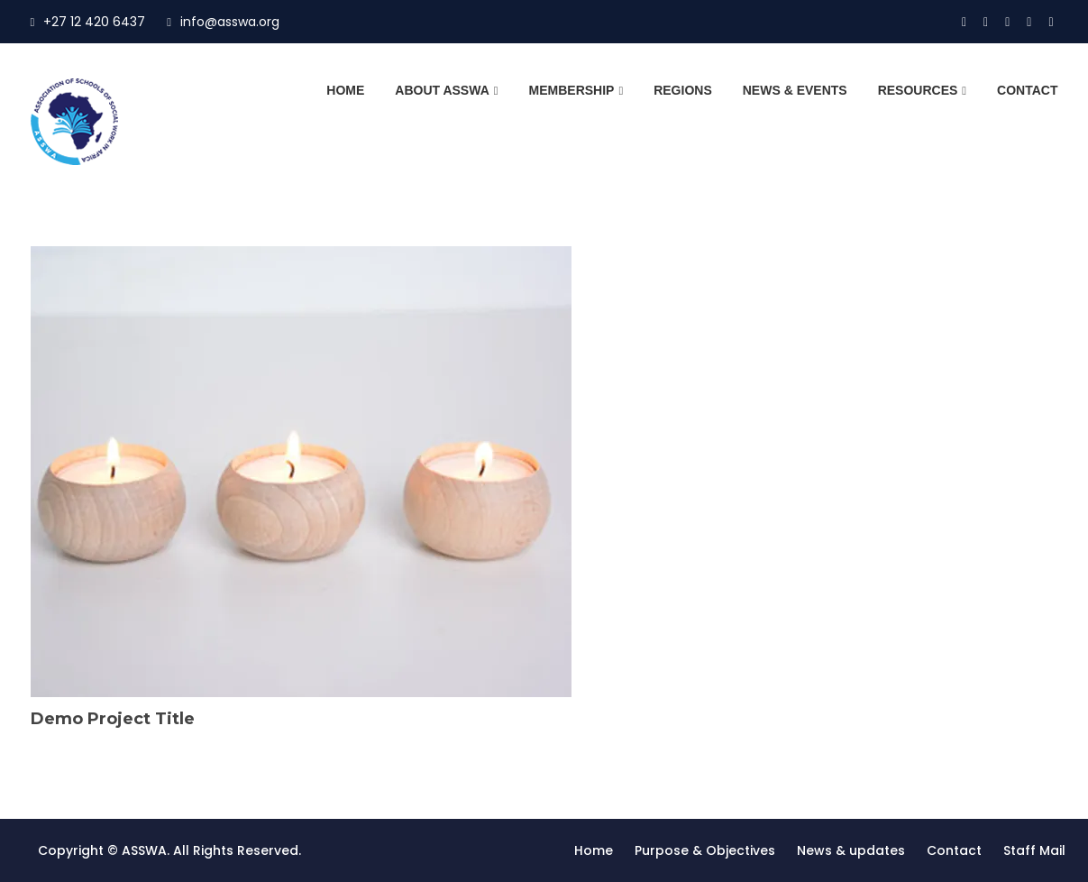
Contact (1027, 90)
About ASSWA (442, 90)
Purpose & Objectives (705, 850)
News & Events (795, 90)
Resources (918, 90)
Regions (683, 90)
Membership (572, 90)
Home (345, 90)
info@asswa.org (223, 22)
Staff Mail (1034, 850)
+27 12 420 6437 (88, 22)
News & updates (851, 850)
